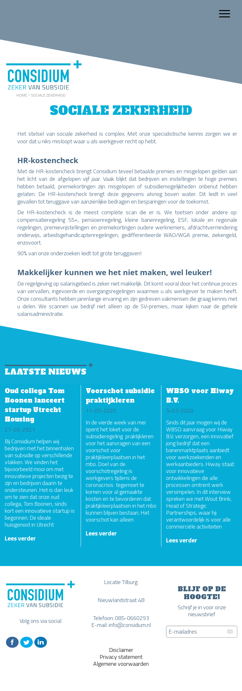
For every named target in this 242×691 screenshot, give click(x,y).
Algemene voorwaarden (121, 663)
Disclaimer (121, 650)
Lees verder (20, 538)
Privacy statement (121, 657)
